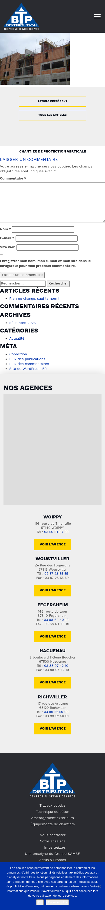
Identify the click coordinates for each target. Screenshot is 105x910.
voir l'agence (53, 590)
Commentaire (13, 178)
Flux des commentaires (29, 364)
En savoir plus (57, 902)
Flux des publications (27, 359)
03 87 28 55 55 (56, 574)
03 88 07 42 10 (56, 666)
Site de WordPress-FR (28, 369)
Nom (5, 229)
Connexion (18, 354)
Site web (7, 247)
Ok (40, 902)
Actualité (16, 338)
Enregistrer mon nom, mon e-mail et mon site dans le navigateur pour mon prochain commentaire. (45, 264)
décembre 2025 (22, 323)
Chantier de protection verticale (52, 151)
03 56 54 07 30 (56, 532)
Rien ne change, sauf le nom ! (34, 298)
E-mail (7, 238)
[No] (99, 886)
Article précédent (52, 101)
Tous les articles (52, 115)
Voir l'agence (53, 544)
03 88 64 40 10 (56, 620)
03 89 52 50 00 (56, 712)
